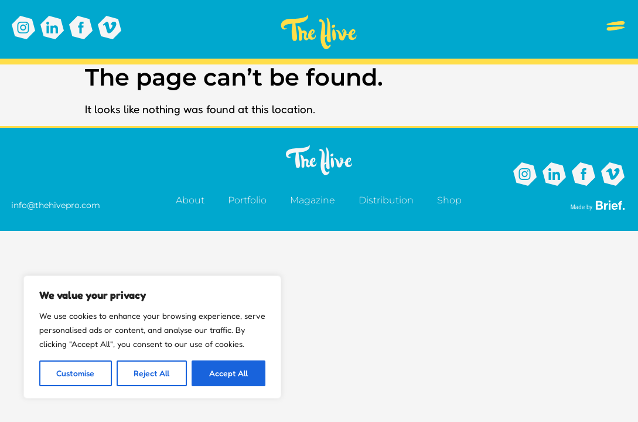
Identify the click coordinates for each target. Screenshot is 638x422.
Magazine (312, 200)
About (190, 200)
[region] (152, 337)
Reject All (152, 373)
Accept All (228, 373)
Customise (75, 373)
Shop (449, 200)
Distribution (386, 200)
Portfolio (247, 200)
